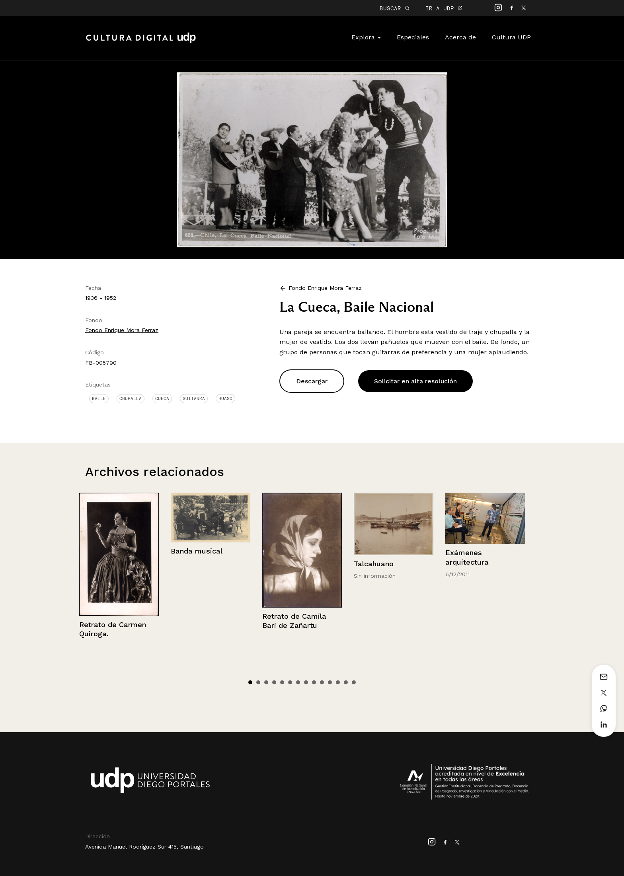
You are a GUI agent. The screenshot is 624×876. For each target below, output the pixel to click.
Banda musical (196, 551)
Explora (366, 37)
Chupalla (130, 398)
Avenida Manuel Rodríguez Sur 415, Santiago (144, 846)
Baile (99, 398)
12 (338, 682)
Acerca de (460, 37)
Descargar (312, 381)
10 (322, 682)
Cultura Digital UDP (141, 42)
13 (346, 682)
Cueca (162, 398)
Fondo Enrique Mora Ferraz (121, 330)
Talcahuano (374, 563)
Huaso (225, 398)
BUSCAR (395, 8)
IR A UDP (443, 8)
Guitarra (194, 398)
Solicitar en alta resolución (415, 381)
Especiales (413, 37)
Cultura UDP (511, 37)
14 (354, 682)
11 (330, 682)
